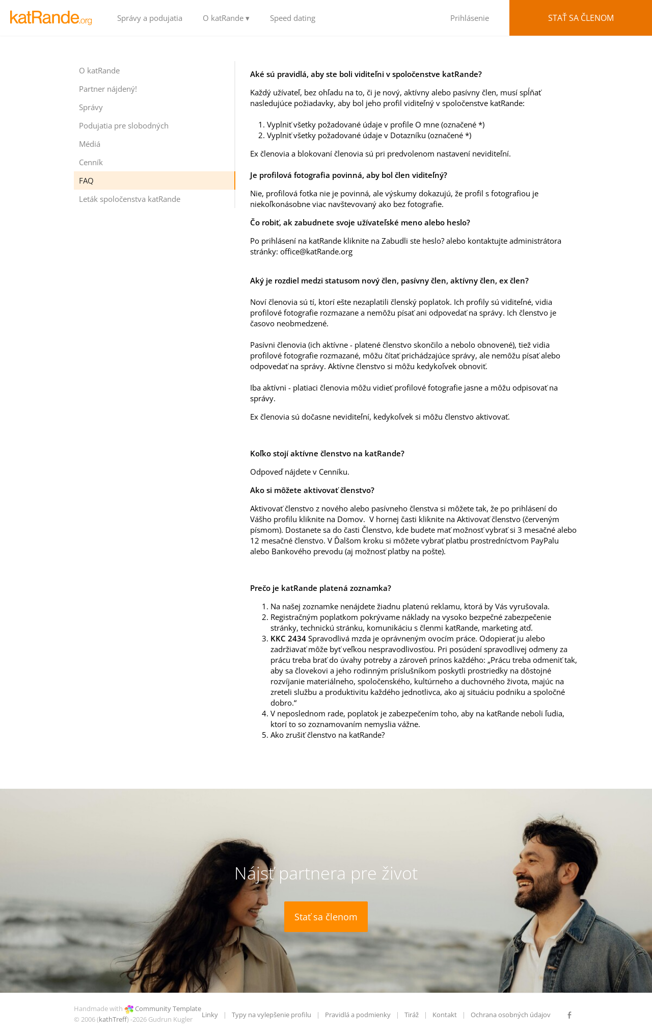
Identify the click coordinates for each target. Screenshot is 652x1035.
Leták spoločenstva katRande (129, 199)
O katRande (99, 70)
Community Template (168, 1008)
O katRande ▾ (226, 18)
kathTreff (113, 1019)
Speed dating (292, 18)
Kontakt (444, 1014)
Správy (91, 107)
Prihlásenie (469, 18)
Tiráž (411, 1014)
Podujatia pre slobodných (124, 125)
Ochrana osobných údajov (511, 1014)
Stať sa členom (581, 17)
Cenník (91, 162)
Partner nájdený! (108, 89)
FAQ (86, 180)
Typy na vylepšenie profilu (271, 1014)
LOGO (53, 18)
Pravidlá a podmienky (358, 1014)
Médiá (89, 144)
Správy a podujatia (149, 18)
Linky (210, 1014)
